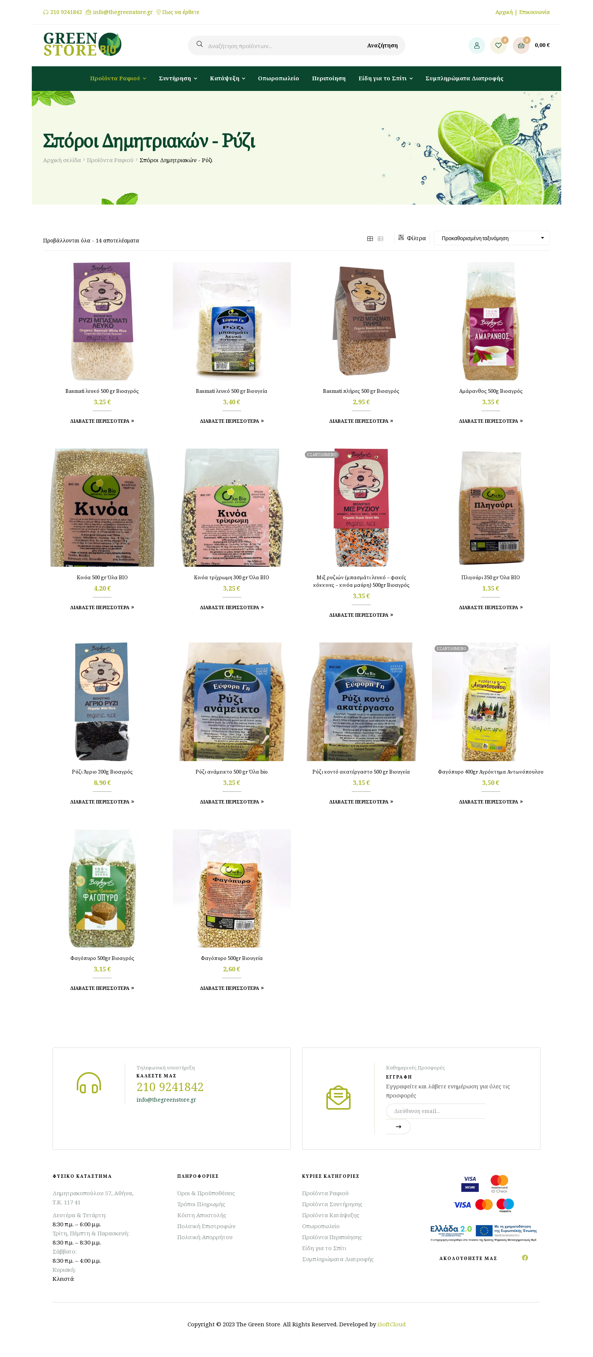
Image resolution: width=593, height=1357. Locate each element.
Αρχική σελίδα (62, 160)
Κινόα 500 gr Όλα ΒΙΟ (102, 577)
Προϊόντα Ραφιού (110, 160)
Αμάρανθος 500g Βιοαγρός (491, 391)
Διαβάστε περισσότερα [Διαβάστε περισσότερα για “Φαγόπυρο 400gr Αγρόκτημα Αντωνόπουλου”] (488, 802)
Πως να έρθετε (180, 12)
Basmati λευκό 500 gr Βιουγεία (231, 391)
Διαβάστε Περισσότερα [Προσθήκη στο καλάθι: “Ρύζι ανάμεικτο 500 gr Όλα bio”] (229, 802)
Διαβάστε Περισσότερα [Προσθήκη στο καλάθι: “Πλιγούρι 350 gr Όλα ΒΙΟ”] (488, 607)
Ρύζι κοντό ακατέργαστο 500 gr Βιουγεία (361, 772)
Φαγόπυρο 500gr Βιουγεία (232, 958)
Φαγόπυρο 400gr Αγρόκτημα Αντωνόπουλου (490, 772)
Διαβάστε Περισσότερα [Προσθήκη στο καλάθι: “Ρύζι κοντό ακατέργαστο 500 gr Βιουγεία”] (358, 802)
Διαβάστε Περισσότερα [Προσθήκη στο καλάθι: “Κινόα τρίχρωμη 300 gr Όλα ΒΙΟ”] (229, 607)
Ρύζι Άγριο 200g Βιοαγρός (102, 772)
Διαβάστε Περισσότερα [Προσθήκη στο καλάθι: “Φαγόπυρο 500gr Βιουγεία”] (229, 988)
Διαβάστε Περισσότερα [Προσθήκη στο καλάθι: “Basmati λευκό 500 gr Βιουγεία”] (229, 421)
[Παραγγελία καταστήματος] (492, 238)
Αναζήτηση (382, 45)
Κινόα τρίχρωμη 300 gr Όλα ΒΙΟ (231, 577)
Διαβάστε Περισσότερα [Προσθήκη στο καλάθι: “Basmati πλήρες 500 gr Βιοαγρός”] (358, 421)
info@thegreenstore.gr (123, 12)
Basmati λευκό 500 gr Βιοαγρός (102, 391)
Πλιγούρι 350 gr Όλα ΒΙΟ (490, 577)
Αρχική (504, 12)
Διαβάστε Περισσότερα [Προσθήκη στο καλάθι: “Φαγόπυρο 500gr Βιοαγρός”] (99, 988)
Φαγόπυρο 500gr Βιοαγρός (102, 958)
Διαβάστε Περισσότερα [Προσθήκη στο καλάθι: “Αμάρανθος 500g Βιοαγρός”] (488, 421)
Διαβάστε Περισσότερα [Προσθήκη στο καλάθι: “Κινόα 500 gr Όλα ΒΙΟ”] (99, 607)
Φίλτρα (412, 237)
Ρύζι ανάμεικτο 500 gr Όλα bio (232, 772)
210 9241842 (66, 12)
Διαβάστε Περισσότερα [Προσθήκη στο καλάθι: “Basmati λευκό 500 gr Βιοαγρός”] (99, 421)
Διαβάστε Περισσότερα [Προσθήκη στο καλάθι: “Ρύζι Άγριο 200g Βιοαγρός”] (99, 802)
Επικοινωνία (534, 12)
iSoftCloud (391, 1324)
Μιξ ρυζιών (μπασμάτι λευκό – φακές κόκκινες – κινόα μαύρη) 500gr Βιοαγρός (361, 581)
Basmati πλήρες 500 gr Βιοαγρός (361, 391)
